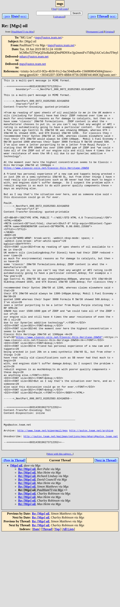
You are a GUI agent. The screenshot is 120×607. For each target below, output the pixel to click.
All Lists (63, 8)
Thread (103, 16)
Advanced (59, 16)
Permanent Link (95, 31)
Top (54, 8)
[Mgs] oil (16, 539)
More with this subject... (60, 527)
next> (24, 16)
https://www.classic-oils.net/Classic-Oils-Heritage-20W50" (59, 389)
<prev (6, 16)
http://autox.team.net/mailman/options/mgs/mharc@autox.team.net (70, 508)
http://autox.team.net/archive (91, 501)
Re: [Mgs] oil (27, 543)
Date (15, 16)
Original (109, 31)
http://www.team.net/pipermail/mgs (42, 501)
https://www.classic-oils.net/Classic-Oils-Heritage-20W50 (46, 186)
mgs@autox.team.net (48, 37)
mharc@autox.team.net (34, 56)
